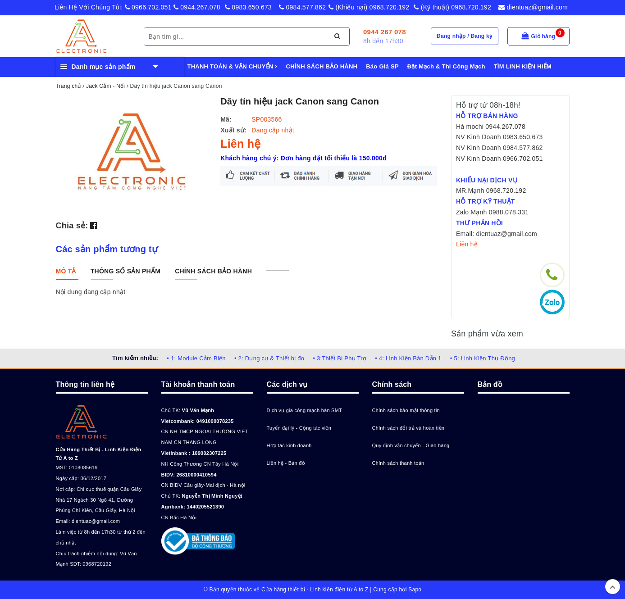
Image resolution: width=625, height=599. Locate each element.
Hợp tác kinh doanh (289, 445)
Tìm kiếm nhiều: (135, 357)
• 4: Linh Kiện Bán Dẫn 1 (408, 358)
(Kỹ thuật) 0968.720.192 (452, 7)
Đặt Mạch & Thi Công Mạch (446, 66)
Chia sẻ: (72, 225)
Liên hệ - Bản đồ (286, 463)
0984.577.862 (302, 7)
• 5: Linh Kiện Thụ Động (482, 358)
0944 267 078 (384, 32)
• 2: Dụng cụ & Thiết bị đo (269, 358)
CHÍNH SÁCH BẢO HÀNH (322, 66)
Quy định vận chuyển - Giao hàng (411, 445)
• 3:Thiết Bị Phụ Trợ (339, 358)
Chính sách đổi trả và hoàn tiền (408, 428)
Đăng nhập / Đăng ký (465, 36)
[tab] (66, 271)
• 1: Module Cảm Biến (196, 358)
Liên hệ (467, 244)
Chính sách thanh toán (398, 463)
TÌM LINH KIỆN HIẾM (523, 66)
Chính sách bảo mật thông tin (406, 410)
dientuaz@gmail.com (533, 7)
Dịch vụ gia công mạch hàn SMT (304, 410)
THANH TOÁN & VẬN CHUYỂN (232, 66)
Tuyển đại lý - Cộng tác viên (299, 428)
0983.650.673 (248, 7)
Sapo (414, 589)
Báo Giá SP (382, 66)
